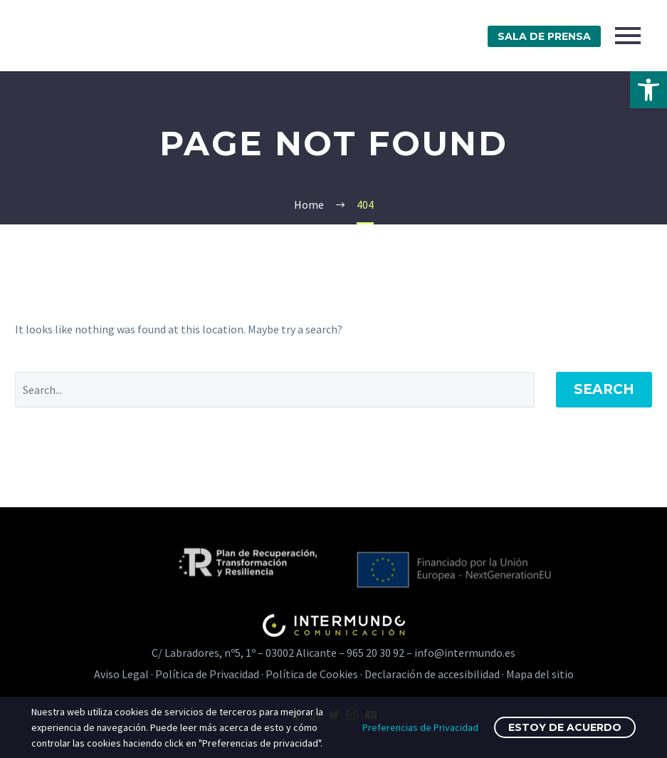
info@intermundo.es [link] (464, 652)
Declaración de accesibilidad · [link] (435, 674)
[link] (648, 89)
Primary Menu (628, 35)
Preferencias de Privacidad (420, 727)
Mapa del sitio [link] (540, 674)
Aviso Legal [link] (121, 674)
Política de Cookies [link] (312, 674)
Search (604, 389)
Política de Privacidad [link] (207, 674)
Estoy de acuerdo (564, 727)
